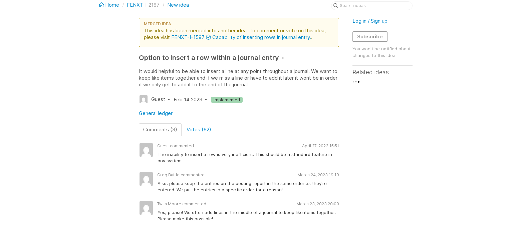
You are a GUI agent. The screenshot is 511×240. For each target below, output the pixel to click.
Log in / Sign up (370, 21)
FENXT (135, 5)
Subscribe (370, 36)
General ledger (156, 113)
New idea (178, 5)
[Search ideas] (372, 5)
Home (109, 5)
